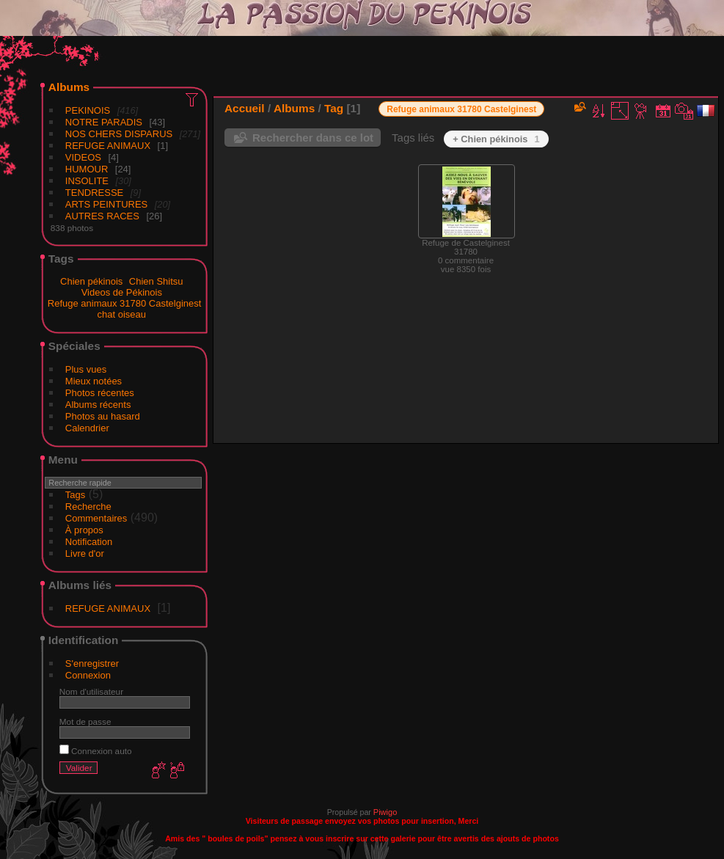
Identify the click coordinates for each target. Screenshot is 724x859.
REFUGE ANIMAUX (107, 145)
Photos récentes (99, 392)
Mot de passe (85, 721)
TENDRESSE (94, 192)
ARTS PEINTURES (106, 204)
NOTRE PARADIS (103, 122)
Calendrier (87, 428)
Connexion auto (95, 751)
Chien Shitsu (156, 281)
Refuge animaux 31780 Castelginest (125, 303)
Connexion (88, 675)
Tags (75, 494)
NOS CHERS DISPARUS (118, 133)
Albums (68, 87)
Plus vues (85, 369)
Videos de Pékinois (121, 292)
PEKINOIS (87, 110)
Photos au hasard (102, 416)
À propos (84, 529)
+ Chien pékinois (496, 139)
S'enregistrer (92, 663)
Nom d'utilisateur (91, 691)
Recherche (88, 506)
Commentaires (96, 518)
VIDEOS (83, 157)
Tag (333, 108)
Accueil (244, 108)
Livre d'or (84, 553)
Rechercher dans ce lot (312, 137)
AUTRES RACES (102, 216)
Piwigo (385, 812)
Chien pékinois (91, 281)
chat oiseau (122, 314)
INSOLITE (87, 180)
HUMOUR (87, 169)
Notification (88, 541)
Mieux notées (93, 381)
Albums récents (98, 404)
